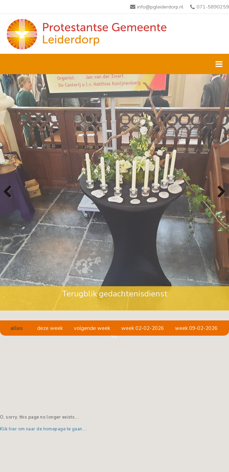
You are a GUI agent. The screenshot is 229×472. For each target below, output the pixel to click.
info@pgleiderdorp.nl (160, 6)
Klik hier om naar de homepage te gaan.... (43, 429)
